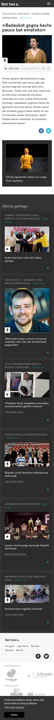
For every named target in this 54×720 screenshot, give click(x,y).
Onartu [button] (14, 715)
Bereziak (9, 650)
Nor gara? (9, 646)
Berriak (19, 650)
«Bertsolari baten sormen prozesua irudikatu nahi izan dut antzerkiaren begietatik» (25, 341)
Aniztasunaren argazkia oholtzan (23, 608)
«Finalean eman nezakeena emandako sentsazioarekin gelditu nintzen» (27, 405)
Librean (40, 675)
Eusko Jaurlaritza (16, 695)
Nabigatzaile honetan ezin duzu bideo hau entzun (27, 68)
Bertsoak (35, 646)
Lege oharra (22, 646)
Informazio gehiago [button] (14, 707)
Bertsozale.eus (13, 675)
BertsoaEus (14, 3)
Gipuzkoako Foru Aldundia (39, 695)
